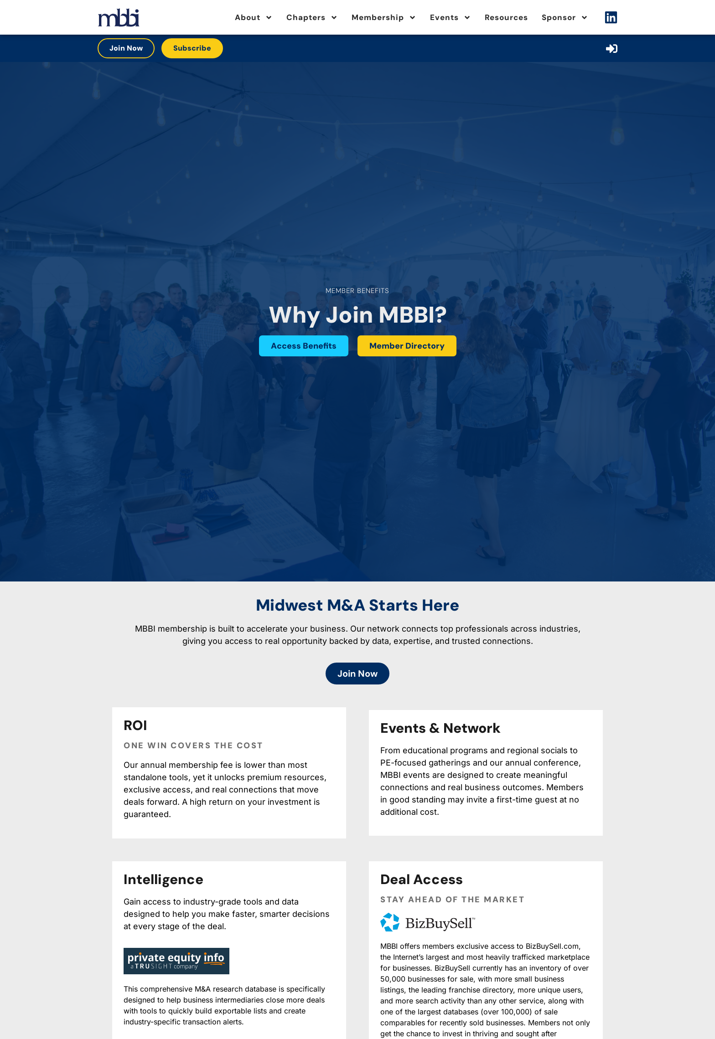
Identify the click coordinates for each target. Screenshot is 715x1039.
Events (450, 17)
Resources (506, 17)
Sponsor (565, 17)
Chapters (312, 17)
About (254, 17)
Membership (384, 17)
